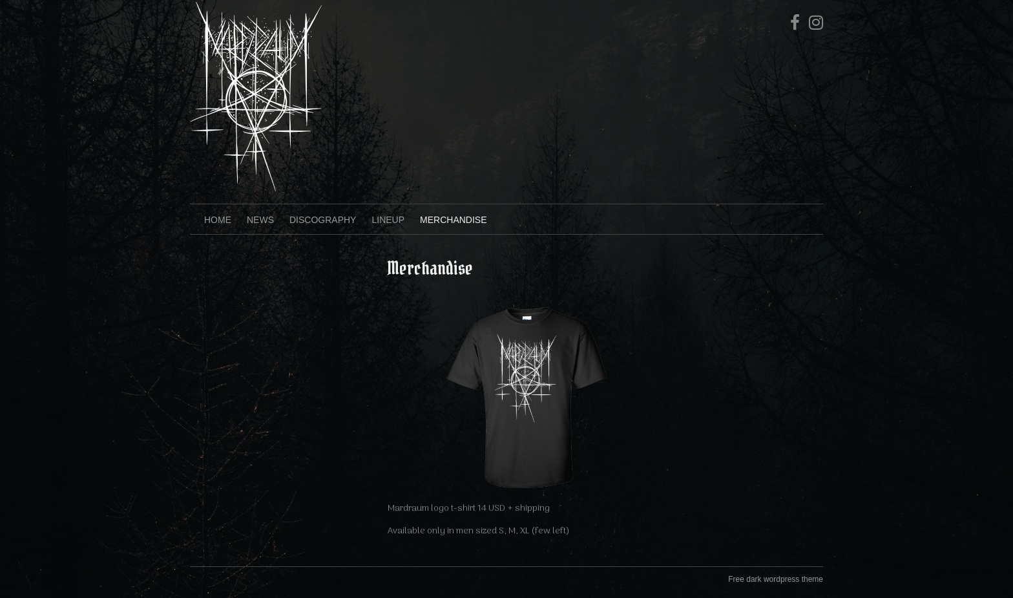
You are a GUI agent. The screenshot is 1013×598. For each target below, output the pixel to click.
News (260, 220)
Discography (322, 220)
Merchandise (453, 220)
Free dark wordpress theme (775, 579)
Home (217, 220)
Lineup (387, 220)
